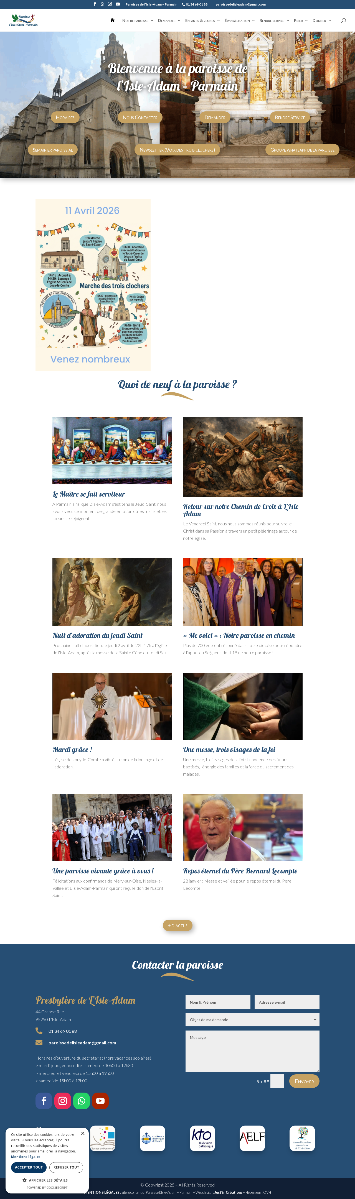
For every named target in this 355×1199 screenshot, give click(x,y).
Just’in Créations (228, 1192)
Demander (167, 21)
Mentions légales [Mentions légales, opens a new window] (25, 1156)
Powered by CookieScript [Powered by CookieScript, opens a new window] (47, 1187)
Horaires (65, 117)
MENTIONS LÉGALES (102, 1192)
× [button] (82, 1134)
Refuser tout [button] (66, 1167)
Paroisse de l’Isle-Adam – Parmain (151, 4)
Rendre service (272, 21)
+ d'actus (177, 925)
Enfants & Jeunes (200, 21)
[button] (47, 1180)
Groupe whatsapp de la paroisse (302, 150)
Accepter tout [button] (29, 1167)
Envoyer (304, 1081)
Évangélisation (237, 21)
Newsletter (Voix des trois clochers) (177, 150)
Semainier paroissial (53, 150)
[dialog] (47, 1160)
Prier (298, 21)
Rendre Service (290, 117)
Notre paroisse (135, 21)
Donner (319, 21)
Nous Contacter (140, 117)
